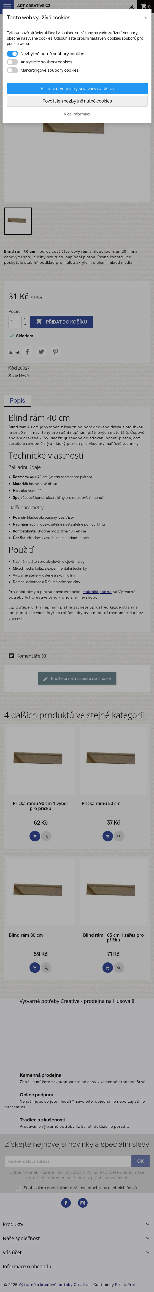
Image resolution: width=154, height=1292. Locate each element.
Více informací (77, 114)
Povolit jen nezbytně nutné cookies (77, 101)
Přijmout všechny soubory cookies (77, 88)
